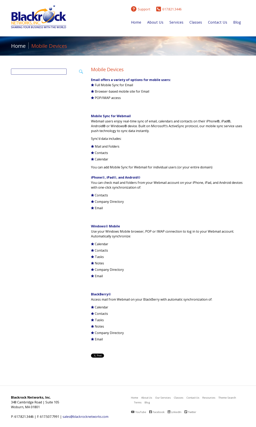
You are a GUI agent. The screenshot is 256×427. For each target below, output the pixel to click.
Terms (138, 402)
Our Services (163, 397)
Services (176, 23)
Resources (208, 397)
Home (136, 22)
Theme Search (227, 397)
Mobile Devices (107, 69)
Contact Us (217, 22)
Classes (195, 23)
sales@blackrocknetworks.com (85, 416)
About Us (155, 23)
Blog (237, 22)
